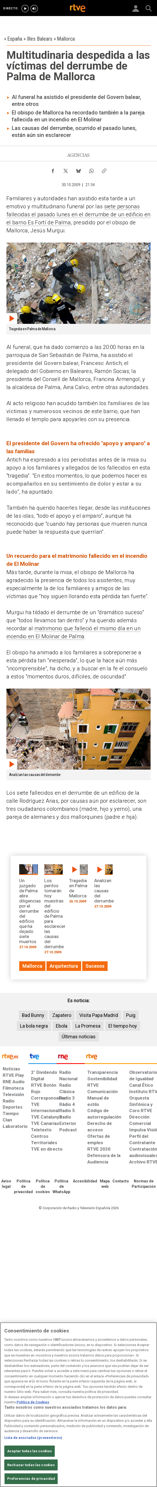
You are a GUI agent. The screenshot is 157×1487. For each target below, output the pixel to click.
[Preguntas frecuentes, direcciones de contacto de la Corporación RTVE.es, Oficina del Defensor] (120, 1181)
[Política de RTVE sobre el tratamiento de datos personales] (23, 1187)
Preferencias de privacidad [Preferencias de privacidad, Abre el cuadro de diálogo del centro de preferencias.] (31, 1479)
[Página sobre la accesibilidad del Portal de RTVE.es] (85, 1181)
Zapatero (61, 1015)
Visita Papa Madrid (98, 1015)
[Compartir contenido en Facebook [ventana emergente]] (52, 169)
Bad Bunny (33, 1015)
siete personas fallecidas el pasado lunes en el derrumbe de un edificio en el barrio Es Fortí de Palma (78, 214)
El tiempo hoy (122, 1026)
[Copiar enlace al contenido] (104, 169)
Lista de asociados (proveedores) (33, 1438)
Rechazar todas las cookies (31, 1465)
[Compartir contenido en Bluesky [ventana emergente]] (78, 169)
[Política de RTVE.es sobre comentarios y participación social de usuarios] (144, 1184)
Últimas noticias (79, 1036)
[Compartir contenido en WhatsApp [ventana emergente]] (91, 169)
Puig (130, 1015)
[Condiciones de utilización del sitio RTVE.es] (6, 1184)
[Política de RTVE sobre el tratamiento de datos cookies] (43, 1187)
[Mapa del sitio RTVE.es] (105, 1184)
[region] (78, 1404)
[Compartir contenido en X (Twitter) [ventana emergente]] (65, 169)
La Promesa (87, 1026)
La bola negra (34, 1026)
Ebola (61, 1026)
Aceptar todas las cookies (29, 1451)
